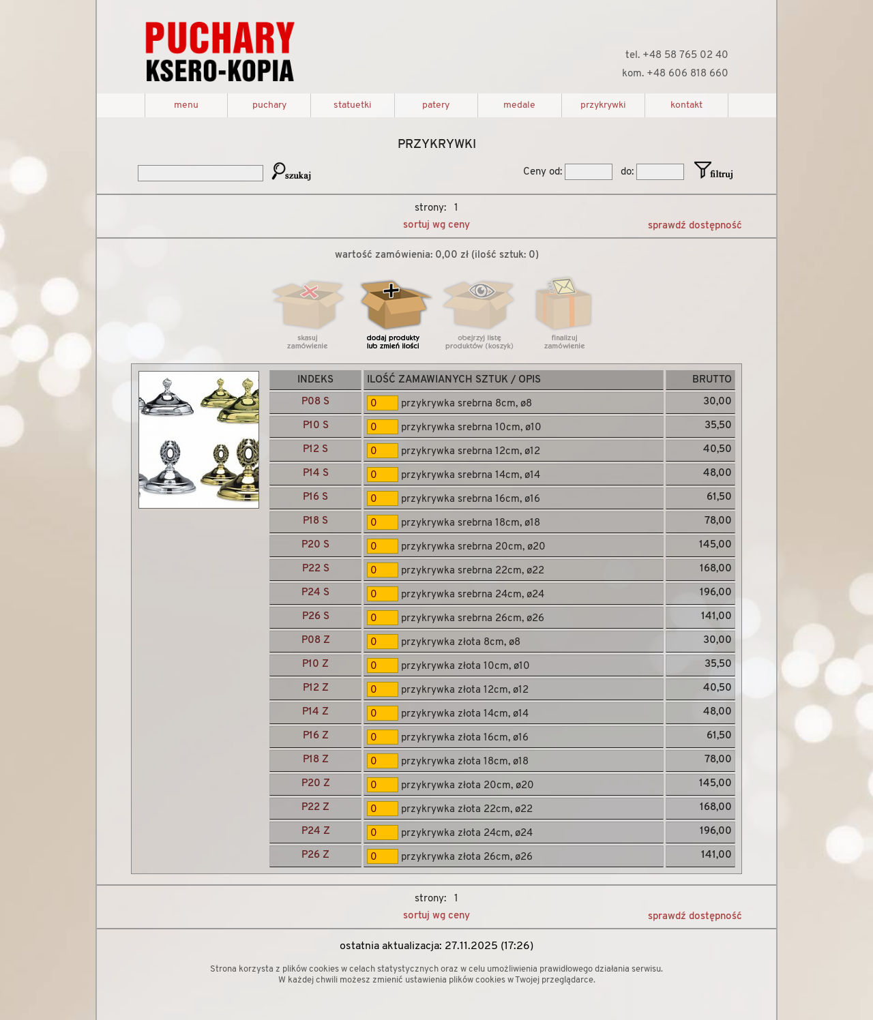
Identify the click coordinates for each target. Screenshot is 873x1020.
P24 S (315, 593)
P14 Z (315, 712)
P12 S (315, 450)
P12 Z (316, 688)
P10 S (316, 426)
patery (435, 105)
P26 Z (315, 855)
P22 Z (315, 807)
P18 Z (316, 760)
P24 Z (315, 831)
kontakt (686, 105)
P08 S (315, 402)
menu (186, 105)
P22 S (315, 569)
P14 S (316, 473)
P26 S (315, 617)
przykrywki (603, 105)
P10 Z (315, 664)
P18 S (315, 521)
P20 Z (315, 784)
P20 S (315, 545)
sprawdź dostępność (695, 226)
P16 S (315, 497)
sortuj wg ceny (436, 225)
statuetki (353, 105)
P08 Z (315, 640)
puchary (269, 105)
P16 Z (316, 736)
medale (519, 105)
